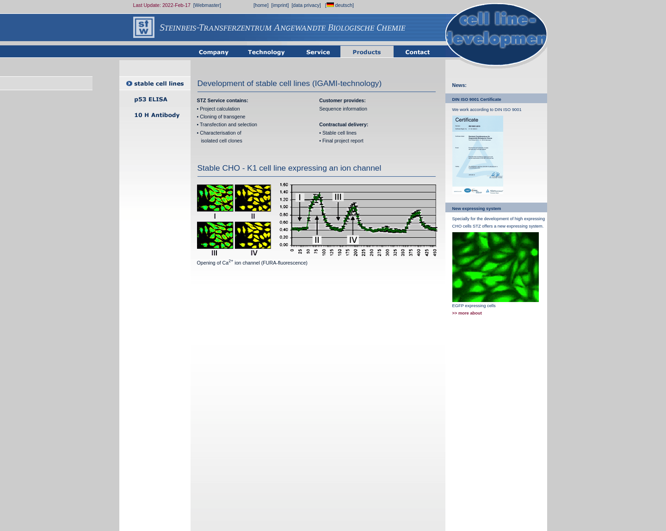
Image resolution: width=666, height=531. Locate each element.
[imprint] (280, 5)
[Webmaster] (207, 5)
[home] (261, 5)
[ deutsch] (339, 5)
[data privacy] (306, 5)
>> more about (467, 313)
